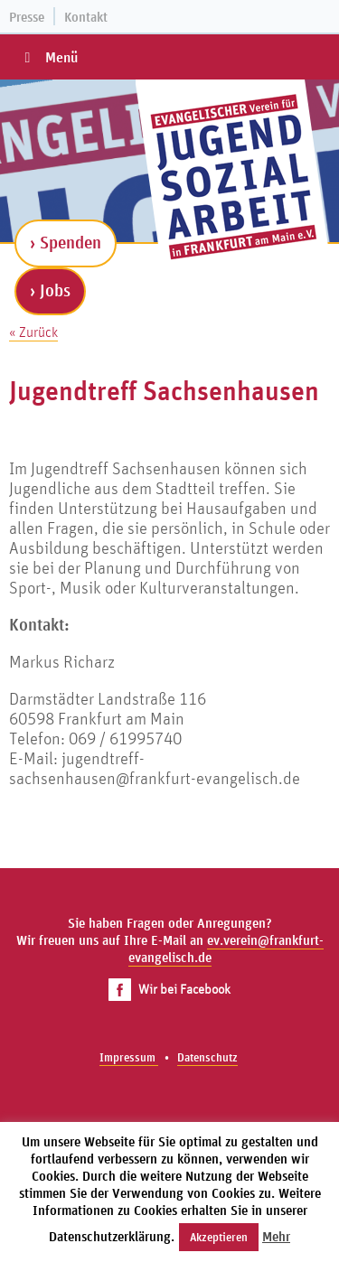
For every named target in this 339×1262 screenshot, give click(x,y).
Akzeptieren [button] (219, 1237)
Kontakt (86, 16)
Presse (26, 16)
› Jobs (50, 290)
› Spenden (65, 242)
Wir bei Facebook (169, 988)
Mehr (276, 1236)
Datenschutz (207, 1057)
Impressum (128, 1057)
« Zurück (33, 332)
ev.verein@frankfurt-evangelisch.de (226, 948)
